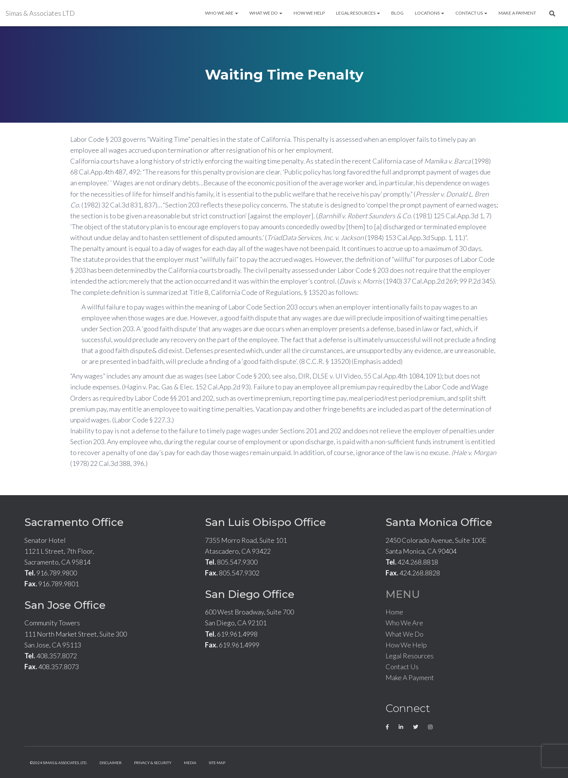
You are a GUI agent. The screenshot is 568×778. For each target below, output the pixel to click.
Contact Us (471, 13)
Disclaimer (110, 762)
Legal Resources (358, 13)
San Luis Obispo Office (265, 522)
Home (394, 612)
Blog (397, 13)
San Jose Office (64, 605)
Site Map (217, 762)
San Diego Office (249, 594)
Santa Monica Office (439, 522)
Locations (429, 13)
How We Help (309, 13)
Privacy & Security (153, 762)
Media (190, 762)
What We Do (265, 13)
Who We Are (221, 13)
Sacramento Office (74, 522)
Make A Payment (517, 13)
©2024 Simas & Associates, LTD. (58, 762)
